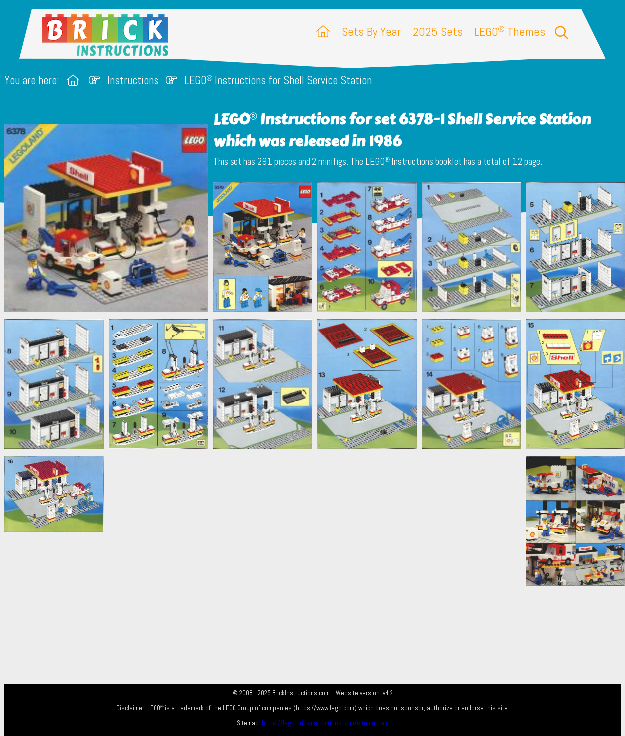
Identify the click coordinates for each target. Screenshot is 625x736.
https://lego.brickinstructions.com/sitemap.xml (325, 723)
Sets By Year (371, 31)
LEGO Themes (509, 31)
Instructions (132, 80)
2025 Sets (438, 31)
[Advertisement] (317, 525)
